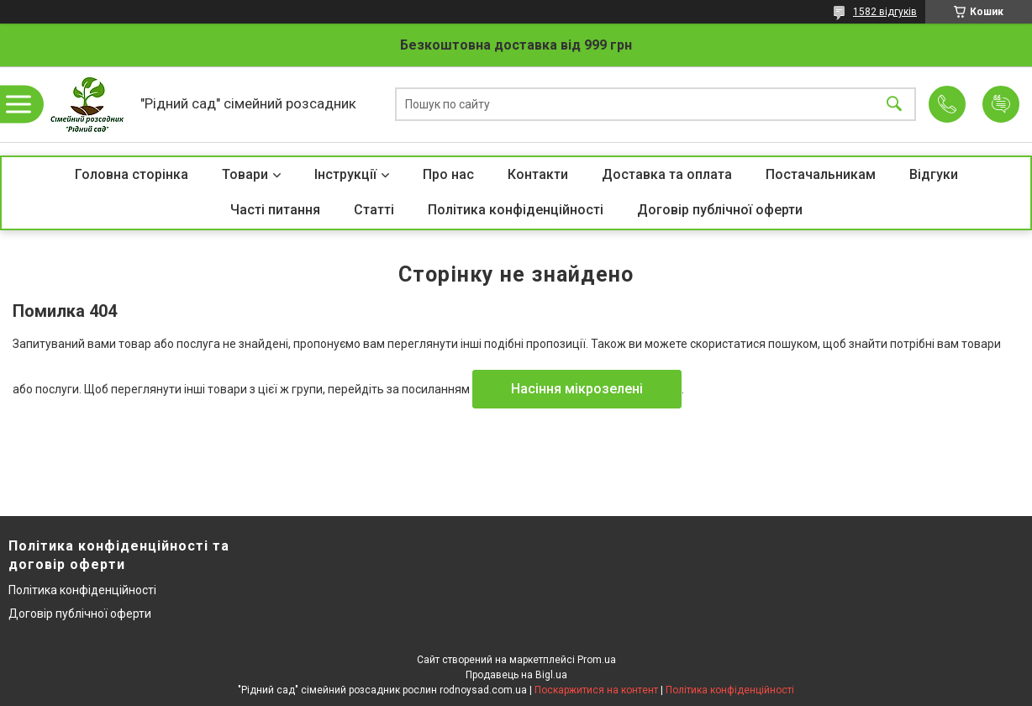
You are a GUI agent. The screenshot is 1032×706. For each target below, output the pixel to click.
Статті (374, 210)
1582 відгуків (885, 12)
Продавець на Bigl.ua (516, 675)
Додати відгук (1000, 104)
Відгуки (933, 174)
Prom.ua (596, 660)
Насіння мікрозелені (577, 389)
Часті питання (275, 210)
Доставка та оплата (667, 174)
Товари (245, 174)
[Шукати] (894, 104)
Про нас (448, 174)
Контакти (538, 174)
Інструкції (345, 174)
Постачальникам (821, 174)
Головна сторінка (131, 174)
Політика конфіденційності (515, 210)
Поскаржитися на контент (596, 690)
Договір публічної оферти (720, 210)
